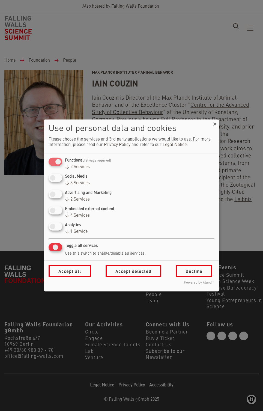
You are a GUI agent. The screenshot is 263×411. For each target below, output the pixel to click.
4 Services (77, 215)
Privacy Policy (117, 145)
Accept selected (133, 271)
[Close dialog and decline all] (215, 123)
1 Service (76, 231)
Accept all (69, 271)
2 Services (77, 167)
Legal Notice (175, 145)
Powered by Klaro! (198, 282)
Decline (194, 271)
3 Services (77, 183)
